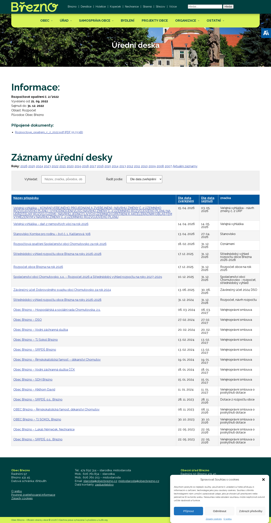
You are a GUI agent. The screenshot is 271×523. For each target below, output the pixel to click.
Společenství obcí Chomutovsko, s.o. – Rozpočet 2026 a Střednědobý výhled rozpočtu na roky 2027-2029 (87, 277)
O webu (16, 491)
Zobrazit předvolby (250, 516)
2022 (55, 166)
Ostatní (214, 20)
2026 (23, 166)
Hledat (228, 6)
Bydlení (127, 20)
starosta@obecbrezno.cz (100, 481)
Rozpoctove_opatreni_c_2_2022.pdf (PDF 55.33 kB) (49, 132)
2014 (115, 166)
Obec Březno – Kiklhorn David (34, 389)
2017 (93, 166)
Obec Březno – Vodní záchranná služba (40, 329)
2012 (130, 166)
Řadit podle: (114, 179)
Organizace (185, 20)
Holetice (101, 6)
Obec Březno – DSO (27, 320)
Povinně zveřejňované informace (33, 494)
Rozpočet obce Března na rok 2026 (38, 267)
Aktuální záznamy (185, 166)
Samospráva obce (94, 20)
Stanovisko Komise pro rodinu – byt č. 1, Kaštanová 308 (52, 234)
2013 (122, 166)
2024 (39, 166)
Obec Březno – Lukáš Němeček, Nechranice (44, 429)
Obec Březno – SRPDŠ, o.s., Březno (37, 399)
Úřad (64, 20)
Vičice (173, 6)
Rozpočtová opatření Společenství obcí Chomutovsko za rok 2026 (60, 244)
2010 (144, 166)
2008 (160, 166)
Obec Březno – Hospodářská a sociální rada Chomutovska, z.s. (56, 310)
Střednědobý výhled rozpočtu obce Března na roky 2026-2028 (57, 254)
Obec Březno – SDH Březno (33, 379)
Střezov (160, 6)
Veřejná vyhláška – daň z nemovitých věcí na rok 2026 (50, 224)
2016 (100, 166)
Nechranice (132, 6)
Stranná (147, 6)
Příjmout (188, 516)
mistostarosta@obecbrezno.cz (138, 481)
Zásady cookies (22, 498)
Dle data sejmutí (207, 199)
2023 (47, 166)
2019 (78, 166)
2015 (107, 166)
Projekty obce (155, 20)
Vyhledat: (31, 179)
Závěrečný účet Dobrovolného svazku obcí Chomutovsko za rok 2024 (62, 290)
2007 (168, 166)
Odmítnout (219, 516)
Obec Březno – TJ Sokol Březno (35, 339)
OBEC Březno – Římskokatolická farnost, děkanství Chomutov (56, 409)
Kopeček (115, 6)
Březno (72, 6)
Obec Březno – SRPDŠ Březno (34, 349)
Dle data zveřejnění (186, 199)
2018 (85, 166)
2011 (137, 166)
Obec (44, 20)
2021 (62, 166)
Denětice (86, 6)
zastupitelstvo (104, 484)
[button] (266, 33)
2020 (70, 166)
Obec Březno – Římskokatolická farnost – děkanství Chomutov (57, 359)
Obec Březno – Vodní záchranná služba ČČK (44, 369)
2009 (152, 166)
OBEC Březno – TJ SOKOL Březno (37, 419)
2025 (31, 166)
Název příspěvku (26, 198)
